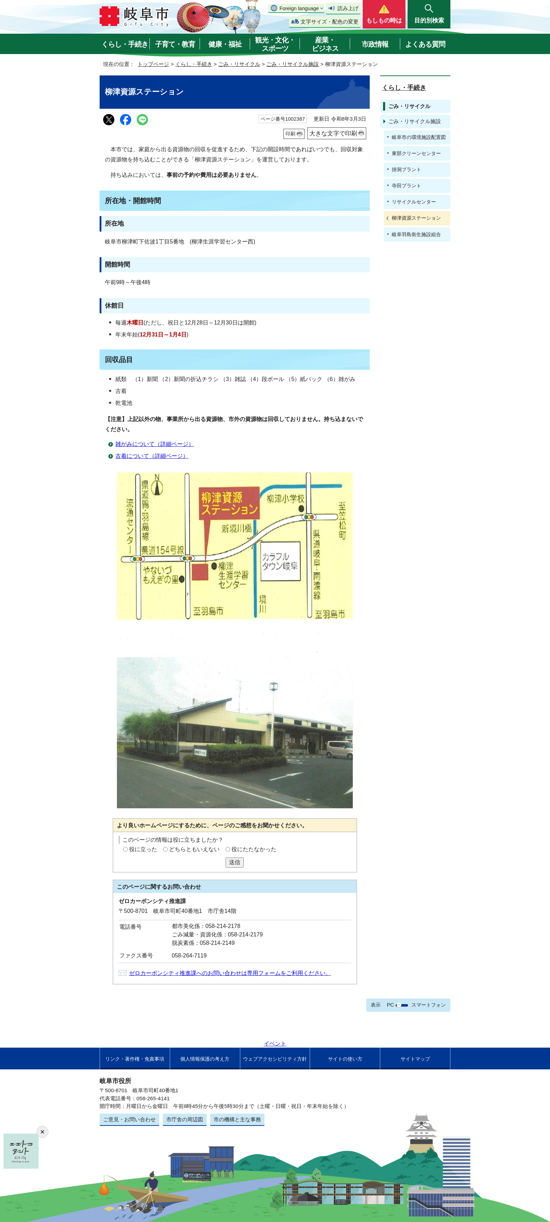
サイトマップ (415, 1059)
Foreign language (299, 8)
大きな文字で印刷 (333, 133)
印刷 (290, 133)
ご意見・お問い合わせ (129, 1119)
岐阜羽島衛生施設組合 (416, 234)
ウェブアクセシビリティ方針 (275, 1059)
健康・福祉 (225, 44)
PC (390, 1005)
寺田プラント (406, 185)
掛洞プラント (406, 169)
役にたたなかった (254, 849)
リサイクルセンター (414, 202)
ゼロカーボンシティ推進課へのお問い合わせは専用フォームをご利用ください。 (230, 973)
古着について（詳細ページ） (151, 456)
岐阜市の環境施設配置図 (419, 137)
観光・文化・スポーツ (275, 44)
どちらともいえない (194, 849)
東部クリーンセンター (416, 153)
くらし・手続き (124, 44)
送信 (234, 862)
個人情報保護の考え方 (204, 1059)
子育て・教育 (175, 44)
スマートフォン (428, 1005)
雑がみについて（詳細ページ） (154, 444)
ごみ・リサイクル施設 (292, 64)
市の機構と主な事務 (237, 1119)
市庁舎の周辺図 (184, 1119)
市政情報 (375, 44)
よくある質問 (425, 44)
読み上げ (347, 8)
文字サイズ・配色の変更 (329, 22)
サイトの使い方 (345, 1059)
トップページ (153, 64)
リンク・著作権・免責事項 (134, 1059)
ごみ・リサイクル (239, 64)
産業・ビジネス (325, 44)
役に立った (143, 849)
